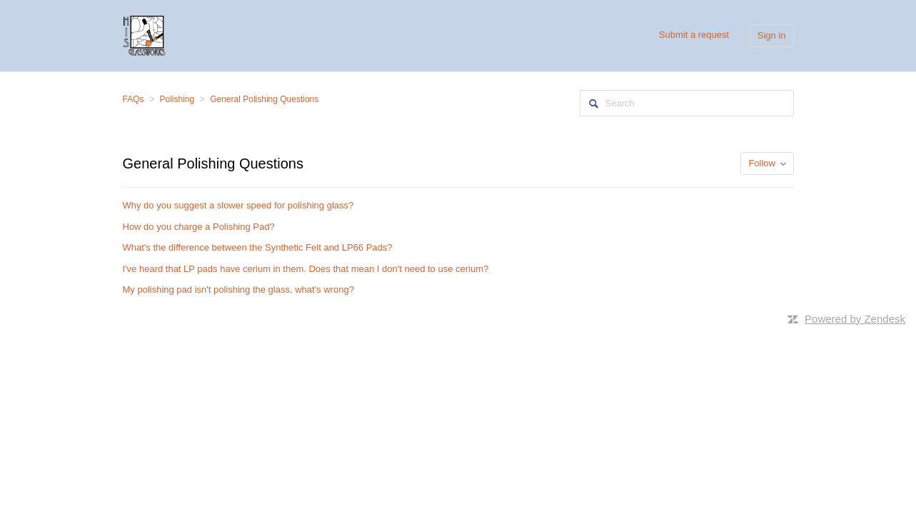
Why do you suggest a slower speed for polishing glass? (238, 205)
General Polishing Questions (264, 99)
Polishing (177, 99)
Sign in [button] (772, 35)
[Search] (687, 103)
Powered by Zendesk (855, 319)
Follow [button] (761, 163)
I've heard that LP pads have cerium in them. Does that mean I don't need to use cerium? (306, 268)
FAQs (133, 99)
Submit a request (694, 34)
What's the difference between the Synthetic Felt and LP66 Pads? (258, 247)
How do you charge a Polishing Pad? (199, 226)
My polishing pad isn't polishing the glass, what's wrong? (238, 289)
